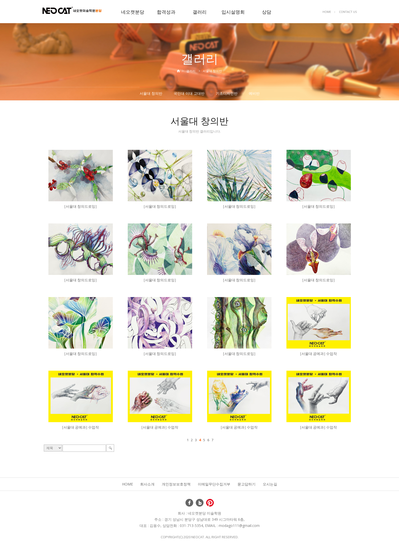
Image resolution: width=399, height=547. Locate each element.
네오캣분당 (132, 12)
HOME (326, 12)
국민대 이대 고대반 (189, 93)
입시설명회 (233, 12)
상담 (266, 12)
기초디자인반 (226, 93)
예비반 (254, 93)
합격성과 (166, 12)
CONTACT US (348, 12)
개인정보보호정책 (176, 484)
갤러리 (200, 12)
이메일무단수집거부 (214, 484)
